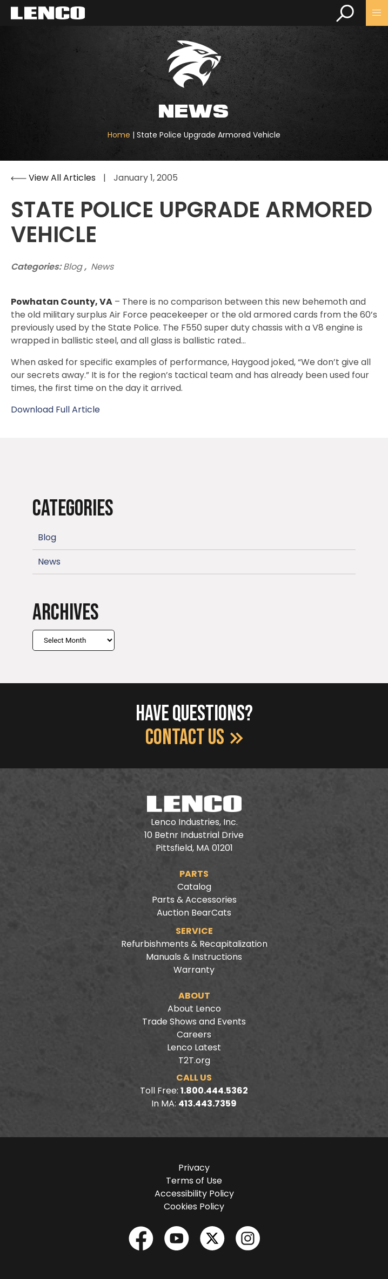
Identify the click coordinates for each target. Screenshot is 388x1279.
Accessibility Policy (194, 1193)
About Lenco (194, 1008)
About (194, 995)
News (102, 266)
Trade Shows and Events (194, 1021)
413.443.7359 (207, 1103)
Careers (194, 1034)
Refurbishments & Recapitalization (194, 944)
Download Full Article (55, 409)
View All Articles (54, 177)
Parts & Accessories (194, 899)
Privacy (194, 1167)
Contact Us (194, 738)
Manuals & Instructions (194, 957)
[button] (377, 13)
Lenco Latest (194, 1047)
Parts (194, 874)
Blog (73, 266)
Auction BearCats (194, 912)
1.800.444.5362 (214, 1090)
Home (119, 134)
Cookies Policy (194, 1206)
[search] (345, 13)
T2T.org (194, 1060)
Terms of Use (194, 1180)
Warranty (194, 970)
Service (194, 931)
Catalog (194, 887)
